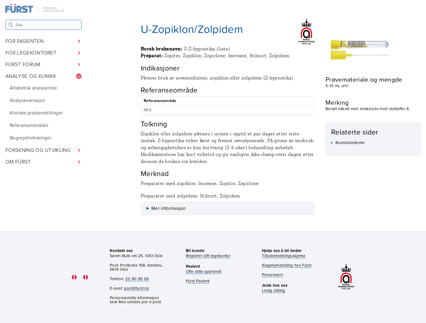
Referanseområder (29, 125)
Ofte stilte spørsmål (203, 272)
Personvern (272, 275)
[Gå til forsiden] (35, 9)
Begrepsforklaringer (31, 138)
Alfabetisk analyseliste (33, 88)
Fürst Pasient (197, 281)
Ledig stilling (273, 290)
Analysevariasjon (27, 100)
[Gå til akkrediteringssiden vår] (346, 277)
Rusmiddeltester (350, 143)
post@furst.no (136, 288)
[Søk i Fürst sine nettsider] (43, 25)
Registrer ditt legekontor (208, 256)
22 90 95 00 (137, 279)
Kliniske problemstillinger (36, 113)
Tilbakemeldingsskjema (283, 256)
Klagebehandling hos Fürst (286, 265)
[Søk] (10, 25)
